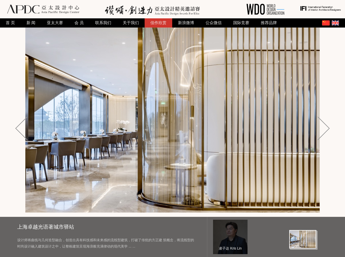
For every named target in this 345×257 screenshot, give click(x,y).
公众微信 (214, 23)
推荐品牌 (269, 23)
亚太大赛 (55, 23)
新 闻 (31, 23)
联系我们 (103, 23)
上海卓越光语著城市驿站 (45, 227)
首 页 (10, 23)
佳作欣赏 (158, 23)
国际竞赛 (241, 23)
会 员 (79, 23)
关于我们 (131, 23)
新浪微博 (186, 23)
